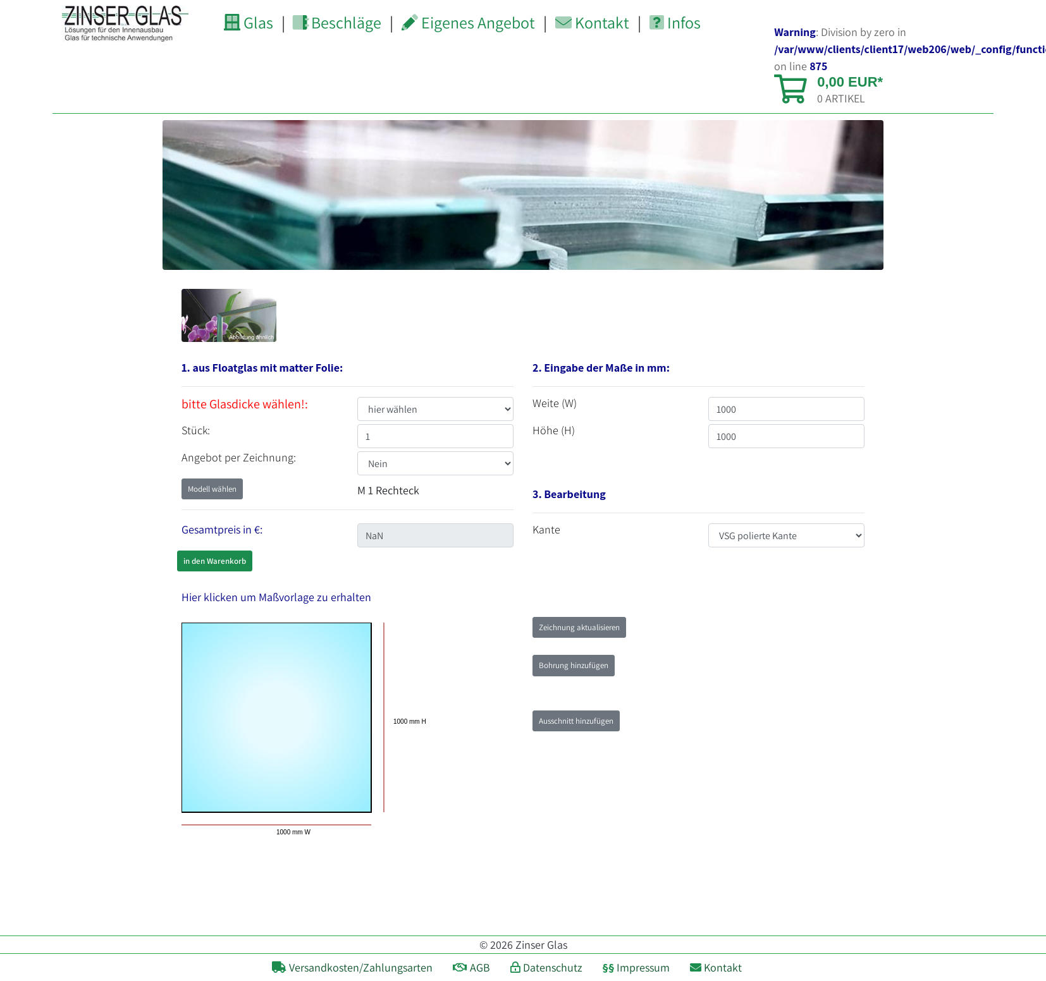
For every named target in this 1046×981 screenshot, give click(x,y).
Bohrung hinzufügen (573, 665)
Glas (248, 22)
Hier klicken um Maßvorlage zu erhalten (276, 597)
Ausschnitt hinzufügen (576, 721)
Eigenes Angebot (468, 22)
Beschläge (336, 22)
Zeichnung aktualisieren (579, 627)
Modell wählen (212, 489)
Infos (675, 22)
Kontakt (592, 22)
